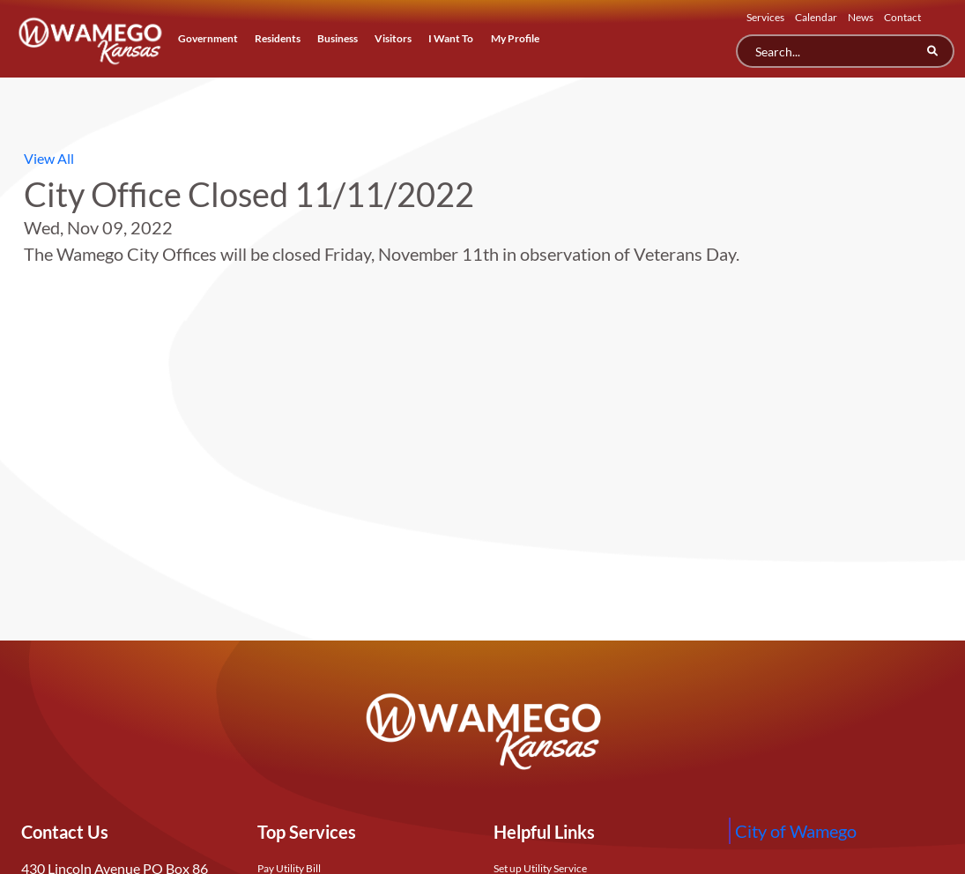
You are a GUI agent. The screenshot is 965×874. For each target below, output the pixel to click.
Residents (278, 38)
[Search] (845, 51)
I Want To (450, 38)
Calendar (816, 17)
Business (337, 38)
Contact (902, 17)
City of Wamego (796, 830)
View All (49, 158)
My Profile (515, 38)
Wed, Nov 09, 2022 (98, 227)
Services (765, 17)
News (860, 17)
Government (208, 38)
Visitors (393, 38)
